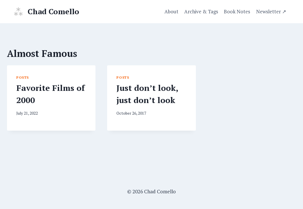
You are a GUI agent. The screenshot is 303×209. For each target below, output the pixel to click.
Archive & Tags (201, 11)
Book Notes (237, 11)
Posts (22, 77)
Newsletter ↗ (271, 11)
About (171, 11)
